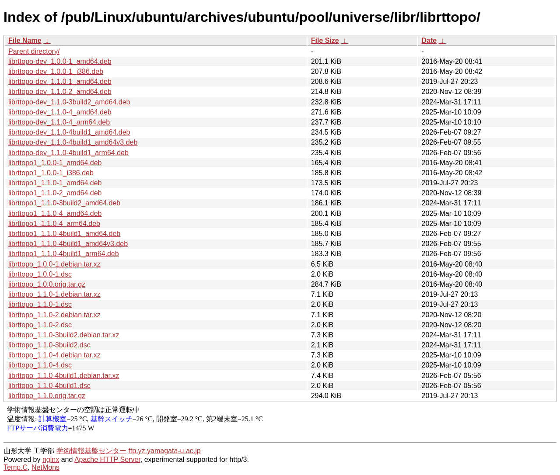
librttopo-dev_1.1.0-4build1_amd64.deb (69, 132)
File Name (25, 40)
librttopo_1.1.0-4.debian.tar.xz (54, 355)
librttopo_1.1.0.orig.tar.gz (46, 395)
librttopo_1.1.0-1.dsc (40, 304)
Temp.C (16, 467)
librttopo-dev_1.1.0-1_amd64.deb (60, 81)
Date (429, 40)
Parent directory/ (34, 51)
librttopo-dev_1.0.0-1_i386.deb (55, 71)
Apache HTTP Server (107, 459)
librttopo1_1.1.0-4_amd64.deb (55, 213)
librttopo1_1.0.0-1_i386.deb (51, 173)
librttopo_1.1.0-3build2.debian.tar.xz (63, 335)
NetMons (46, 467)
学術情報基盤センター (91, 450)
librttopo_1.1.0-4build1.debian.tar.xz (63, 375)
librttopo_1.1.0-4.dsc (40, 365)
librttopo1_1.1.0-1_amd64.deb (55, 183)
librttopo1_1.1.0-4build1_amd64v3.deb (68, 243)
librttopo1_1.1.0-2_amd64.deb (55, 193)
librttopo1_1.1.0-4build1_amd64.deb (64, 233)
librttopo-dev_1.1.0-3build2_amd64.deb (69, 102)
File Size (325, 40)
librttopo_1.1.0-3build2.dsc (49, 345)
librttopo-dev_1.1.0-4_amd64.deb (60, 112)
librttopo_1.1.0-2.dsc (40, 325)
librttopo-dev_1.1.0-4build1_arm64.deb (68, 152)
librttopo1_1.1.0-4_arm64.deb (54, 223)
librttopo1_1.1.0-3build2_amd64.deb (64, 203)
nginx (50, 459)
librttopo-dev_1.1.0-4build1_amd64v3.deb (72, 142)
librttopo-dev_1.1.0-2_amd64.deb (60, 91)
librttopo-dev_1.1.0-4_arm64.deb (59, 122)
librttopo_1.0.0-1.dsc (40, 274)
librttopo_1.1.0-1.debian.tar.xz (54, 294)
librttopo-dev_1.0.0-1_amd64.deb (60, 61)
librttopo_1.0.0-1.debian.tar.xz (54, 264)
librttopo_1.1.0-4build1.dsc (49, 385)
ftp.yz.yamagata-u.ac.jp (164, 450)
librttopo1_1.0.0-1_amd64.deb (55, 162)
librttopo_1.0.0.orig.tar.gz (46, 284)
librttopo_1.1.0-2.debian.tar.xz (54, 315)
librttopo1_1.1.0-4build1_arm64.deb (63, 253)
